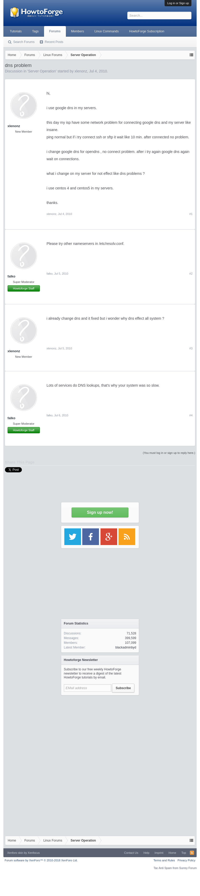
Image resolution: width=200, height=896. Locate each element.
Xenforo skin (15, 852)
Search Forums (24, 42)
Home (172, 852)
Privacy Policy (186, 860)
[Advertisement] (100, 730)
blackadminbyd (125, 647)
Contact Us (131, 852)
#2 (190, 273)
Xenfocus (34, 852)
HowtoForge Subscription (146, 31)
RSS (192, 853)
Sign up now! (100, 512)
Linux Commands (107, 31)
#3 (190, 348)
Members (77, 31)
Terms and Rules (164, 860)
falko (11, 276)
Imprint (159, 852)
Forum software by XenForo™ (41, 860)
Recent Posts (54, 42)
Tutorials (16, 31)
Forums (55, 31)
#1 (190, 213)
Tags (35, 31)
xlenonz (14, 126)
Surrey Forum (188, 867)
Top (184, 852)
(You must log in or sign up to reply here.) (169, 452)
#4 (190, 415)
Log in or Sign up (178, 3)
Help (146, 852)
